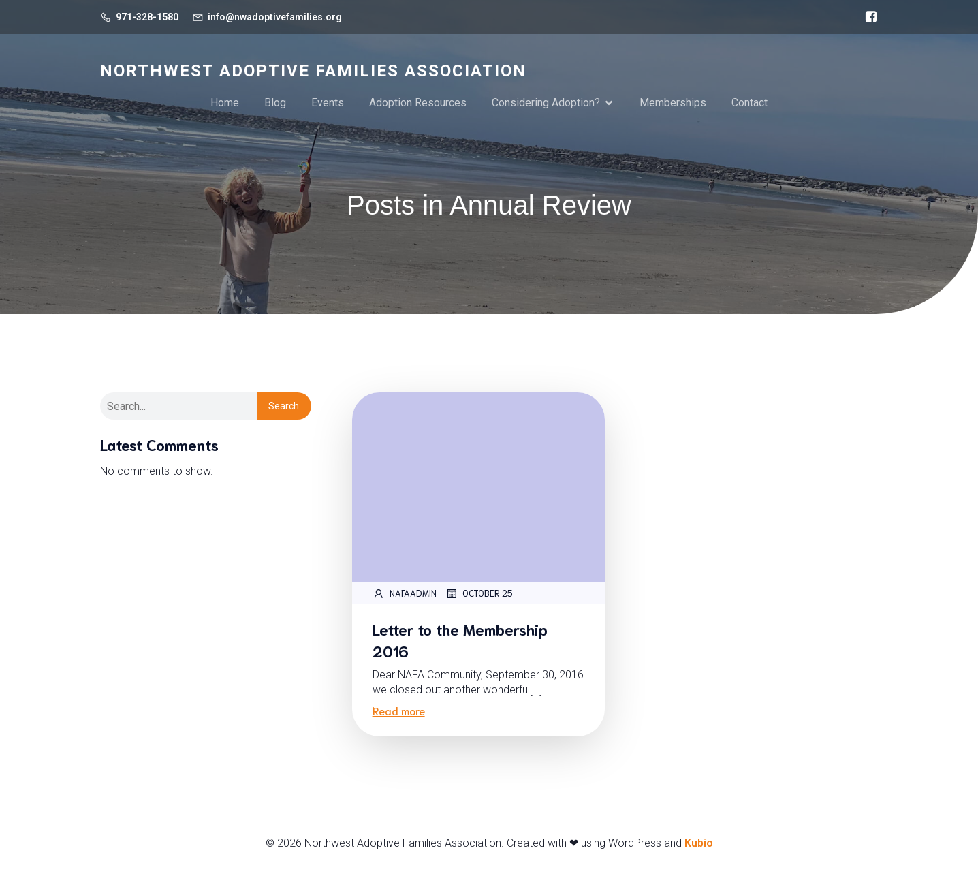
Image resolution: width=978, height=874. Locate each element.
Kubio (698, 845)
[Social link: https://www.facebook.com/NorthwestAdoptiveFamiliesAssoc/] (867, 17)
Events (327, 103)
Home (224, 103)
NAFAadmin (405, 595)
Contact (749, 103)
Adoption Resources (418, 103)
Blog (275, 103)
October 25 (479, 595)
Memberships (673, 103)
